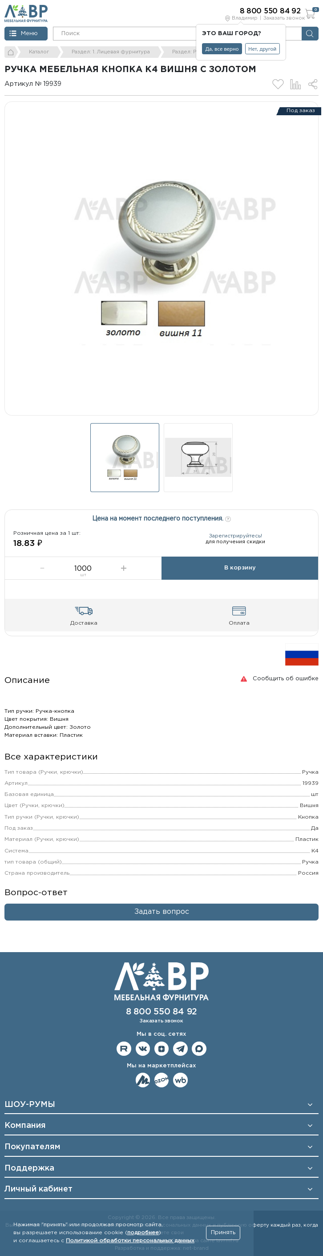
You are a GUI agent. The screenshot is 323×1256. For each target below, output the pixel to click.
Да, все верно (222, 48)
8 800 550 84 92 (161, 1012)
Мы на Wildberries (180, 1080)
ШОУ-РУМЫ (29, 1104)
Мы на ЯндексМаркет (143, 1080)
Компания (25, 1125)
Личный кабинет (38, 1189)
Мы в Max (199, 1049)
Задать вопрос (161, 912)
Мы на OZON (161, 1080)
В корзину (240, 567)
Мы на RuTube (124, 1049)
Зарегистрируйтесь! (235, 536)
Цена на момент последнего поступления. (161, 517)
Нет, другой (262, 48)
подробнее (143, 1232)
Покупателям (32, 1147)
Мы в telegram (180, 1049)
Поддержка (29, 1168)
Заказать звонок (284, 18)
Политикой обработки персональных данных (130, 1240)
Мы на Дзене (161, 1049)
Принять (223, 1232)
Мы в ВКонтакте (143, 1049)
